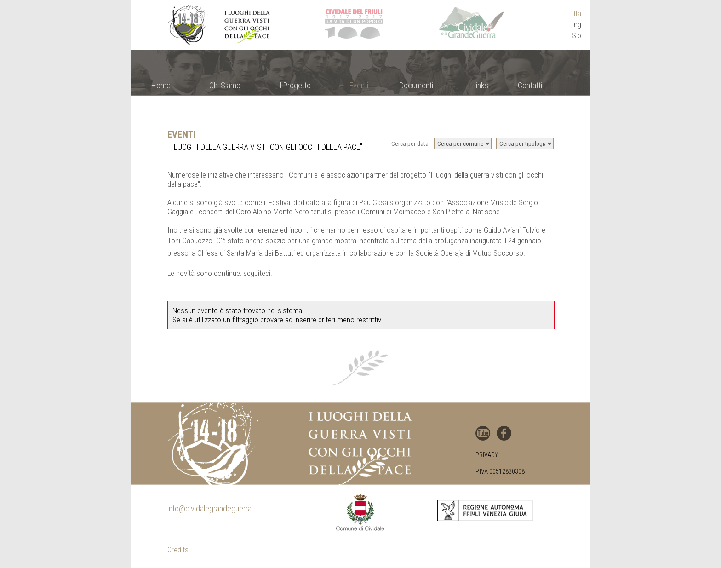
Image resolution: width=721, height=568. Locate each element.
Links (480, 85)
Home (161, 85)
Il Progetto (294, 85)
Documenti (416, 85)
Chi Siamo (224, 85)
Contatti (530, 85)
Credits (178, 549)
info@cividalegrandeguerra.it (212, 508)
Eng (575, 24)
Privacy (486, 455)
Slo (576, 35)
